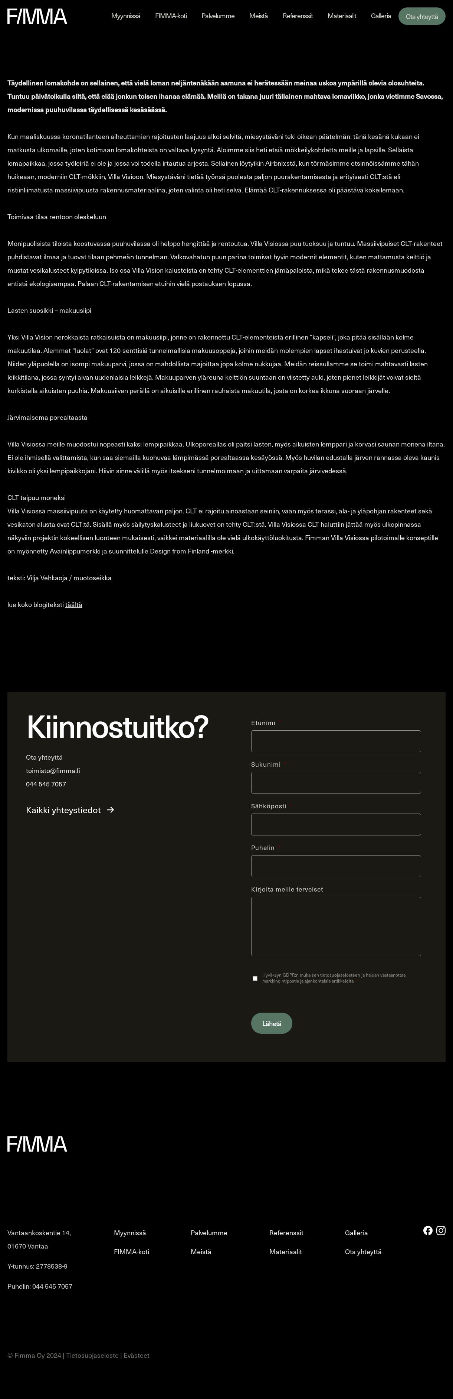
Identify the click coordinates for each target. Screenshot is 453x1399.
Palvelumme (217, 15)
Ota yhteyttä (422, 16)
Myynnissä (125, 15)
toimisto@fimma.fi (53, 770)
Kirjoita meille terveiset (287, 888)
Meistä (258, 15)
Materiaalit (342, 15)
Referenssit (298, 15)
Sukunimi (269, 763)
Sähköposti (271, 805)
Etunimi (266, 722)
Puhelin (266, 847)
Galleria (381, 15)
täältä (73, 604)
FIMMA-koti (171, 15)
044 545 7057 (46, 784)
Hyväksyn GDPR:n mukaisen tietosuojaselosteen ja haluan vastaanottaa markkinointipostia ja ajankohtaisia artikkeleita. (334, 977)
